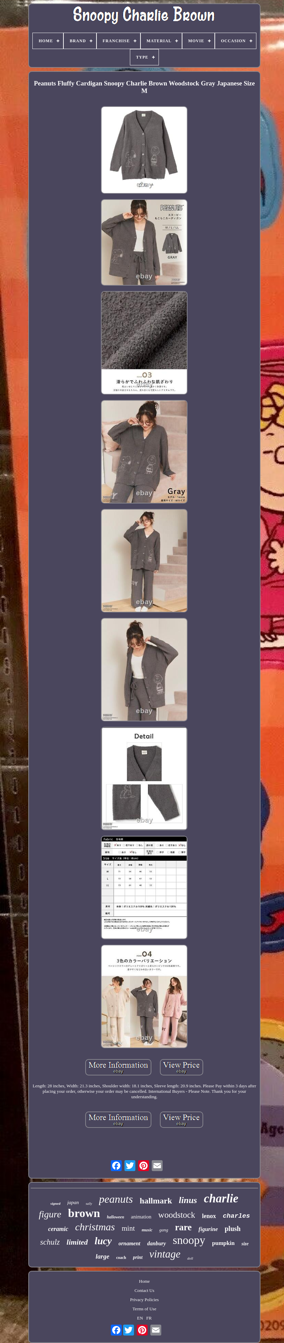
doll (190, 1258)
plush (233, 1228)
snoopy (189, 1240)
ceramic (58, 1229)
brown (84, 1213)
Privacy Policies (144, 1299)
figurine (208, 1229)
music (147, 1229)
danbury (156, 1243)
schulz (50, 1242)
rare (183, 1227)
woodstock (176, 1214)
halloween (115, 1217)
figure (50, 1214)
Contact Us (144, 1290)
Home (144, 1281)
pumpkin (223, 1243)
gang (163, 1229)
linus (188, 1200)
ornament (129, 1243)
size (245, 1243)
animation (141, 1216)
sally (89, 1203)
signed (55, 1203)
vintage (164, 1254)
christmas (95, 1226)
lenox (209, 1216)
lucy (103, 1240)
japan (73, 1202)
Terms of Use (144, 1308)
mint (128, 1228)
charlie (221, 1198)
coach (121, 1257)
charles (236, 1216)
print (138, 1257)
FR (149, 1318)
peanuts (116, 1199)
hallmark (156, 1200)
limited (77, 1242)
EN (140, 1318)
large (102, 1256)
